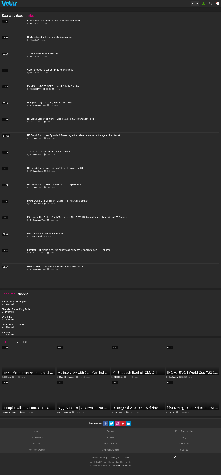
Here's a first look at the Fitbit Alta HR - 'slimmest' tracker (55, 266)
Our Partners (37, 437)
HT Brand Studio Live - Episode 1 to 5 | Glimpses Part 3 (55, 168)
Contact (110, 431)
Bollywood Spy (65, 412)
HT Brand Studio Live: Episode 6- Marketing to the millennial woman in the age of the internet (73, 135)
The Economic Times (38, 105)
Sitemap (184, 450)
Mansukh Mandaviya (67, 377)
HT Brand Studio (36, 122)
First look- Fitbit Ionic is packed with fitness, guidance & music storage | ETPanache (68, 250)
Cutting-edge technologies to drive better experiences (53, 20)
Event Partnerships (184, 431)
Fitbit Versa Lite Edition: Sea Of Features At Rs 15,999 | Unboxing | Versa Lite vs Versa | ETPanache (77, 217)
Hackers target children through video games (49, 37)
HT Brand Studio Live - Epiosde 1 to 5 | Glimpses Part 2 (55, 184)
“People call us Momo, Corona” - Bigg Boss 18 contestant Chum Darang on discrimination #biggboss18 (28, 408)
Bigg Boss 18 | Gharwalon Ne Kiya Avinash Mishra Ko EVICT (83, 408)
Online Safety (110, 443)
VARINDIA (34, 23)
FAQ (184, 437)
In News (110, 437)
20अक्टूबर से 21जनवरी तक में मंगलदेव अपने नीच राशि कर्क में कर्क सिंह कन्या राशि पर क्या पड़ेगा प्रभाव (138, 408)
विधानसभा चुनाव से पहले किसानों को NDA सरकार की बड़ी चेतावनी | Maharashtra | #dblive (193, 408)
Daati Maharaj (119, 412)
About (36, 431)
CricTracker (173, 377)
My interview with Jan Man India (82, 372)
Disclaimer (37, 443)
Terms (95, 457)
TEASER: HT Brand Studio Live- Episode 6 (48, 151)
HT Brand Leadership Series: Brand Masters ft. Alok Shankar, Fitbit (60, 119)
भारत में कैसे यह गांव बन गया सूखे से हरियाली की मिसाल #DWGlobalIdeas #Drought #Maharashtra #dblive (28, 372)
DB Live (7, 377)
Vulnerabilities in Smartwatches (42, 53)
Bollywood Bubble (11, 412)
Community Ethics (110, 450)
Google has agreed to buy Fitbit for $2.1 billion (50, 102)
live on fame (35, 236)
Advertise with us (37, 450)
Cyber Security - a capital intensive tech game (50, 69)
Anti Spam (184, 443)
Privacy (103, 457)
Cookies (125, 457)
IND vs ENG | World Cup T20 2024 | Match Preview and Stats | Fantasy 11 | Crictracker (193, 372)
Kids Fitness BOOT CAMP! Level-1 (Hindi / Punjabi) (53, 86)
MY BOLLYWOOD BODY (40, 89)
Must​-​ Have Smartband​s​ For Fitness (45, 233)
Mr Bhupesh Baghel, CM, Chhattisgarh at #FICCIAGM (138, 372)
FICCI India (118, 377)
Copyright (114, 457)
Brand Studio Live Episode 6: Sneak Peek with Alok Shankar (57, 200)
